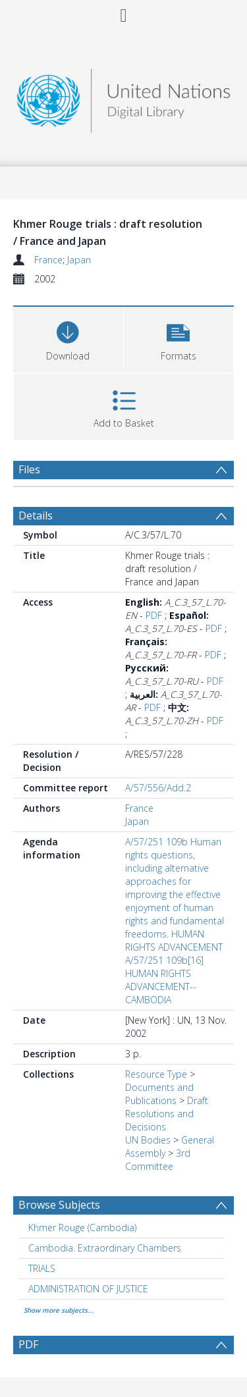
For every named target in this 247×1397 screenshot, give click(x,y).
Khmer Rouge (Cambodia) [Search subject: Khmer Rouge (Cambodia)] (82, 1227)
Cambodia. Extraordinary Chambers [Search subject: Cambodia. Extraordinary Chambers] (104, 1248)
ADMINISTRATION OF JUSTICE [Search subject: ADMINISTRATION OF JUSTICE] (88, 1288)
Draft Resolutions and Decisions (166, 1113)
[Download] (68, 338)
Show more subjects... (59, 1310)
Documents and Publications (159, 1094)
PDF (154, 615)
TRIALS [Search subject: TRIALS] (41, 1268)
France (48, 259)
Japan (79, 259)
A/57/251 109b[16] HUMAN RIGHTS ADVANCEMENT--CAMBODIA (164, 980)
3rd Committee (157, 1160)
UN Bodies (148, 1140)
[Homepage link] (124, 97)
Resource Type (156, 1074)
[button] (179, 338)
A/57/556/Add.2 (158, 787)
